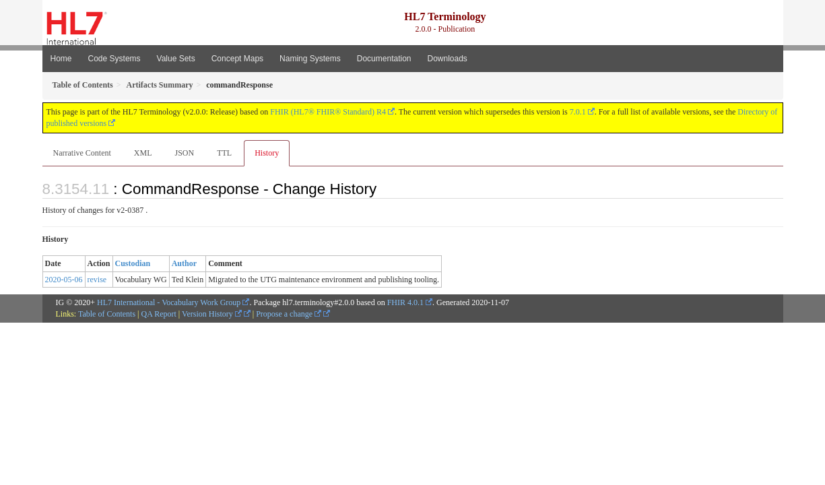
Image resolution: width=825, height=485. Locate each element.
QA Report (158, 314)
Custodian (133, 263)
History (267, 153)
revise (97, 279)
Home (61, 58)
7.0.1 (578, 112)
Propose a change (288, 314)
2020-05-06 (64, 279)
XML (143, 153)
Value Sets (176, 58)
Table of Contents (106, 314)
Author (184, 263)
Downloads (447, 58)
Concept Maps (237, 58)
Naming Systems (310, 58)
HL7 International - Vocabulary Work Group (168, 302)
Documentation (384, 58)
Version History (212, 314)
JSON (184, 153)
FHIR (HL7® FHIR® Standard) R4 (328, 112)
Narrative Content (82, 153)
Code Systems (114, 58)
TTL (224, 153)
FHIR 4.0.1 (405, 302)
